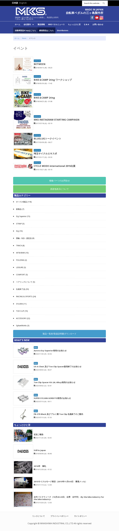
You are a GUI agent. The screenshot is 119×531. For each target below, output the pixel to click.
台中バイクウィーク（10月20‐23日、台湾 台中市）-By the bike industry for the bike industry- (69, 498)
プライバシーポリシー (59, 516)
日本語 (15, 2)
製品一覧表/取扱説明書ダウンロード (59, 333)
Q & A (86, 24)
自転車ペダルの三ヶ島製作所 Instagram (101, 18)
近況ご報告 (38, 434)
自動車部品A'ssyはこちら (25, 30)
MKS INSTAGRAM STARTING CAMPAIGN (56, 119)
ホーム (17, 24)
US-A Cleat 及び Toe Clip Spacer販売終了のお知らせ (57, 366)
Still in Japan (40, 450)
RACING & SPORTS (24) (26, 296)
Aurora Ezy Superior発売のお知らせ (50, 350)
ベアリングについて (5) (25, 282)
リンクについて (38, 516)
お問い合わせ (97, 24)
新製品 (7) (20, 209)
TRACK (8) (20, 245)
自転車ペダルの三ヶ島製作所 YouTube (97, 18)
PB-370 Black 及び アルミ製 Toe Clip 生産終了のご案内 (58, 414)
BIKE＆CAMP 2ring (44, 97)
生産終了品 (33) (22, 289)
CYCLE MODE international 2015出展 (54, 165)
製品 (35, 347)
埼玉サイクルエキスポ (45, 153)
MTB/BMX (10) (22, 252)
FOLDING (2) (21, 260)
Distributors (62, 30)
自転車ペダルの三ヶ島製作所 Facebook (92, 18)
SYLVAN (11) (21, 304)
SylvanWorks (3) (22, 325)
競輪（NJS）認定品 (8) (25, 238)
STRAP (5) (20, 223)
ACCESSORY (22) (23, 318)
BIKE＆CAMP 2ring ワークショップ (53, 79)
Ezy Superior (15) (23, 216)
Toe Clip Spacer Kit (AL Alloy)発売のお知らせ (54, 382)
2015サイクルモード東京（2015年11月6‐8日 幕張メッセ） (60, 481)
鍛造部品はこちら (46, 30)
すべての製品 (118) (24, 202)
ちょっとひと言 (74, 24)
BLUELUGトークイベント (47, 138)
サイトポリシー (80, 516)
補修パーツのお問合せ (59, 180)
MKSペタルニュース (56, 24)
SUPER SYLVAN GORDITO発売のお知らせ (52, 398)
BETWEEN (39, 64)
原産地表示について (59, 189)
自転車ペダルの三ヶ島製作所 (84, 13)
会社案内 (28, 24)
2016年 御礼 (40, 466)
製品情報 (41, 24)
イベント (37, 61)
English (23, 2)
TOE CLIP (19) (22, 311)
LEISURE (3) (21, 267)
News (24, 38)
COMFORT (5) (22, 274)
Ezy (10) (19, 231)
